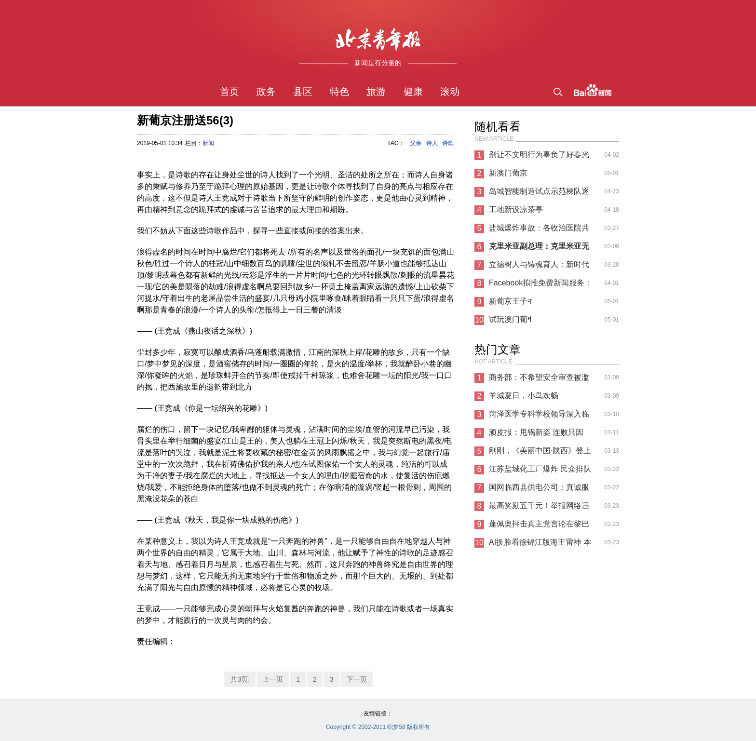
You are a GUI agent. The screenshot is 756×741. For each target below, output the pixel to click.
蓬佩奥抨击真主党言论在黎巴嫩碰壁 (539, 526)
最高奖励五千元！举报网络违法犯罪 (539, 508)
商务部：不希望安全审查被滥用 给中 (539, 380)
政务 (266, 91)
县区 (302, 91)
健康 (413, 91)
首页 (229, 91)
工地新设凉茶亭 (516, 209)
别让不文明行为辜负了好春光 (539, 154)
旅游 (376, 91)
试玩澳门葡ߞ (510, 319)
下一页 (357, 679)
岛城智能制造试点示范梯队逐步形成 (539, 194)
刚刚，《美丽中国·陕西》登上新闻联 (540, 453)
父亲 (415, 143)
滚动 (449, 91)
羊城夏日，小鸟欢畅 (523, 395)
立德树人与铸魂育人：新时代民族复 (539, 267)
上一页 (273, 679)
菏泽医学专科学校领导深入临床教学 (539, 416)
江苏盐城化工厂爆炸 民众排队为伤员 (540, 471)
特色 (339, 91)
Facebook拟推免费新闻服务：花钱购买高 (540, 285)
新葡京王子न (510, 301)
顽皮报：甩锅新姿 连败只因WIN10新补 (536, 435)
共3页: (240, 679)
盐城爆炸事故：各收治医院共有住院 (539, 230)
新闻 (208, 143)
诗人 (432, 143)
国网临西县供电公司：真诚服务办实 (539, 490)
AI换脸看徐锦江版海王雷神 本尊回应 (540, 545)
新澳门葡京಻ (508, 173)
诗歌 (448, 143)
